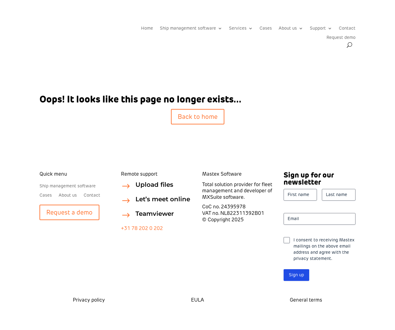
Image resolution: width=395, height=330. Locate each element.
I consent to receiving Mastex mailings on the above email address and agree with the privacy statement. (323, 249)
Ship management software (188, 28)
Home (147, 28)
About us (288, 28)
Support (318, 28)
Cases (266, 28)
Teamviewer (154, 213)
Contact (347, 28)
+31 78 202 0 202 (142, 228)
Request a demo (69, 212)
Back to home (198, 116)
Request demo (341, 38)
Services (238, 28)
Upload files (154, 184)
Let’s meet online (162, 199)
